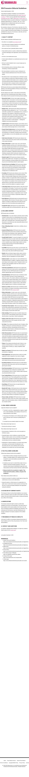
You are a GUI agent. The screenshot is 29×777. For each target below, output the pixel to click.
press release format (17, 41)
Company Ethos (15, 289)
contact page (13, 530)
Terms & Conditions (4, 762)
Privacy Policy (22, 18)
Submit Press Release (21, 760)
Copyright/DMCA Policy (13, 762)
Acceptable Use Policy (5, 18)
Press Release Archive (11, 760)
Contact (27, 762)
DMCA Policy (16, 18)
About (5, 760)
